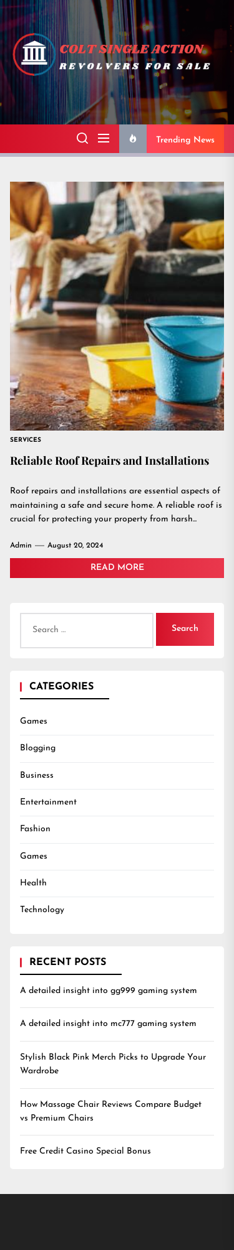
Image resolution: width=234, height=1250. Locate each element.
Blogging (38, 748)
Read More (117, 567)
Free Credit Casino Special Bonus (85, 1151)
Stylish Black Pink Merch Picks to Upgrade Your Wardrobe (113, 1064)
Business (37, 775)
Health (33, 883)
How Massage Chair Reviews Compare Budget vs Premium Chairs (111, 1111)
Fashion (35, 829)
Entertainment (48, 802)
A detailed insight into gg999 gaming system (108, 991)
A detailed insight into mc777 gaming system (108, 1023)
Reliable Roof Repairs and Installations (109, 460)
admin (21, 545)
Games (33, 721)
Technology (42, 910)
